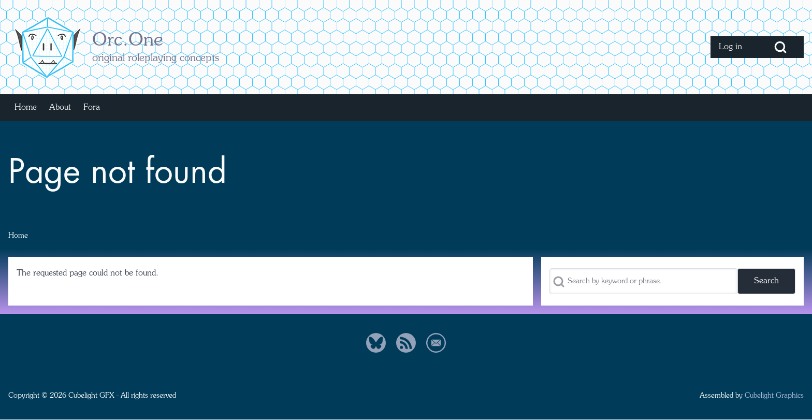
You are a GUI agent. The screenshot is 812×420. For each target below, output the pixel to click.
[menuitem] (734, 47)
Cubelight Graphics (774, 395)
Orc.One (127, 41)
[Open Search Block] (780, 47)
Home (18, 235)
